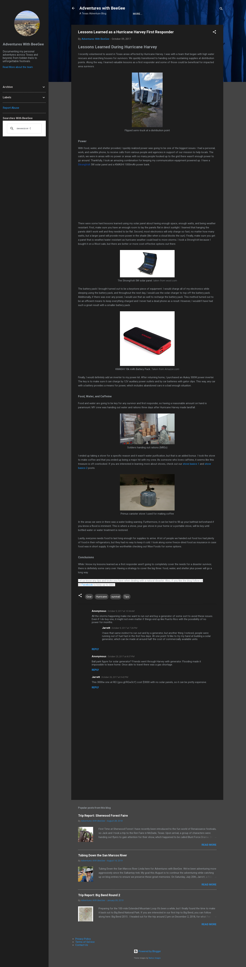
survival (115, 596)
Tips (126, 596)
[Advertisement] (147, 768)
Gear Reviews (176, 13)
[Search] (221, 9)
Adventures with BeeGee (102, 8)
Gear (89, 596)
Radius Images (155, 958)
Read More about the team (18, 67)
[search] (24, 128)
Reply (95, 649)
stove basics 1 (191, 463)
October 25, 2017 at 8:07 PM (121, 656)
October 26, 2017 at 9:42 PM (114, 677)
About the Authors (147, 13)
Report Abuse (11, 107)
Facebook (87, 584)
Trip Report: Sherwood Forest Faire (103, 815)
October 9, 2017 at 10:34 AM (121, 611)
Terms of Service (85, 941)
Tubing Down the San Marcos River (102, 855)
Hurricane (101, 596)
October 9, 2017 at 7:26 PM (124, 628)
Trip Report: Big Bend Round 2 (99, 895)
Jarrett (106, 627)
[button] (214, 32)
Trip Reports (201, 13)
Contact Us (81, 945)
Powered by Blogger (147, 951)
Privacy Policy (83, 938)
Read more (209, 844)
